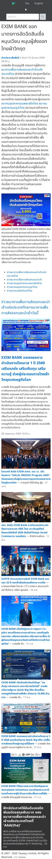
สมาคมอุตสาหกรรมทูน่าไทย (24, 105)
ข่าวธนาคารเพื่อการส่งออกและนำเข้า (24, 280)
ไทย (27, 3)
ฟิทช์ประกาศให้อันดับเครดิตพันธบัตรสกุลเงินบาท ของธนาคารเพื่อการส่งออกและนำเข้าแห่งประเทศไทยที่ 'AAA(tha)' (24, 817)
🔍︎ (42, 17)
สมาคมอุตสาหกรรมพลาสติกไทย (19, 103)
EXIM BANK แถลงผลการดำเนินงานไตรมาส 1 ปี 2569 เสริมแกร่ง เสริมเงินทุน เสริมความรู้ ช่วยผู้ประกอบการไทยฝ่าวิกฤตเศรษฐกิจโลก (25, 369)
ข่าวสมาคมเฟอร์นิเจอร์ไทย (19, 291)
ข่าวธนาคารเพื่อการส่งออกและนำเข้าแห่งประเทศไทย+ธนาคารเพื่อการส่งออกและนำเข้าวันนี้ (25, 307)
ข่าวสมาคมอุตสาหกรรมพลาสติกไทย (24, 283)
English (39, 3)
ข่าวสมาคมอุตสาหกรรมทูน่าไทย (22, 287)
